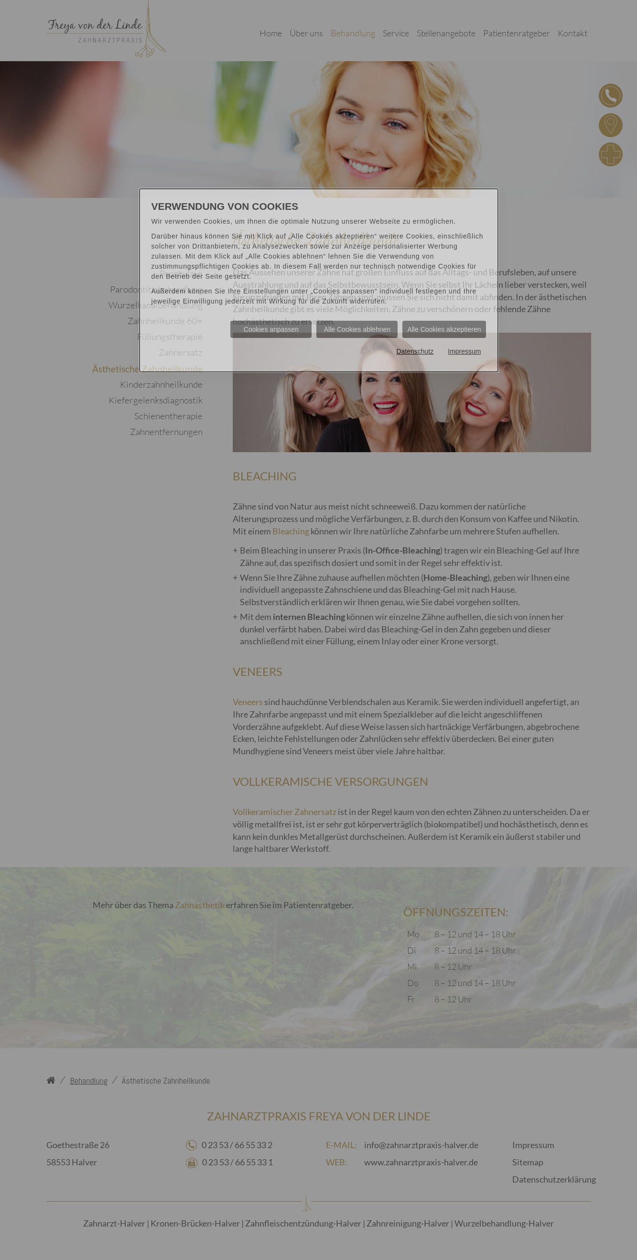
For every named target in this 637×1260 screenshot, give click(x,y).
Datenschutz (414, 351)
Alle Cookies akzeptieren (444, 329)
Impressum (464, 351)
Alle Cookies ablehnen (357, 329)
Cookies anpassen (271, 329)
